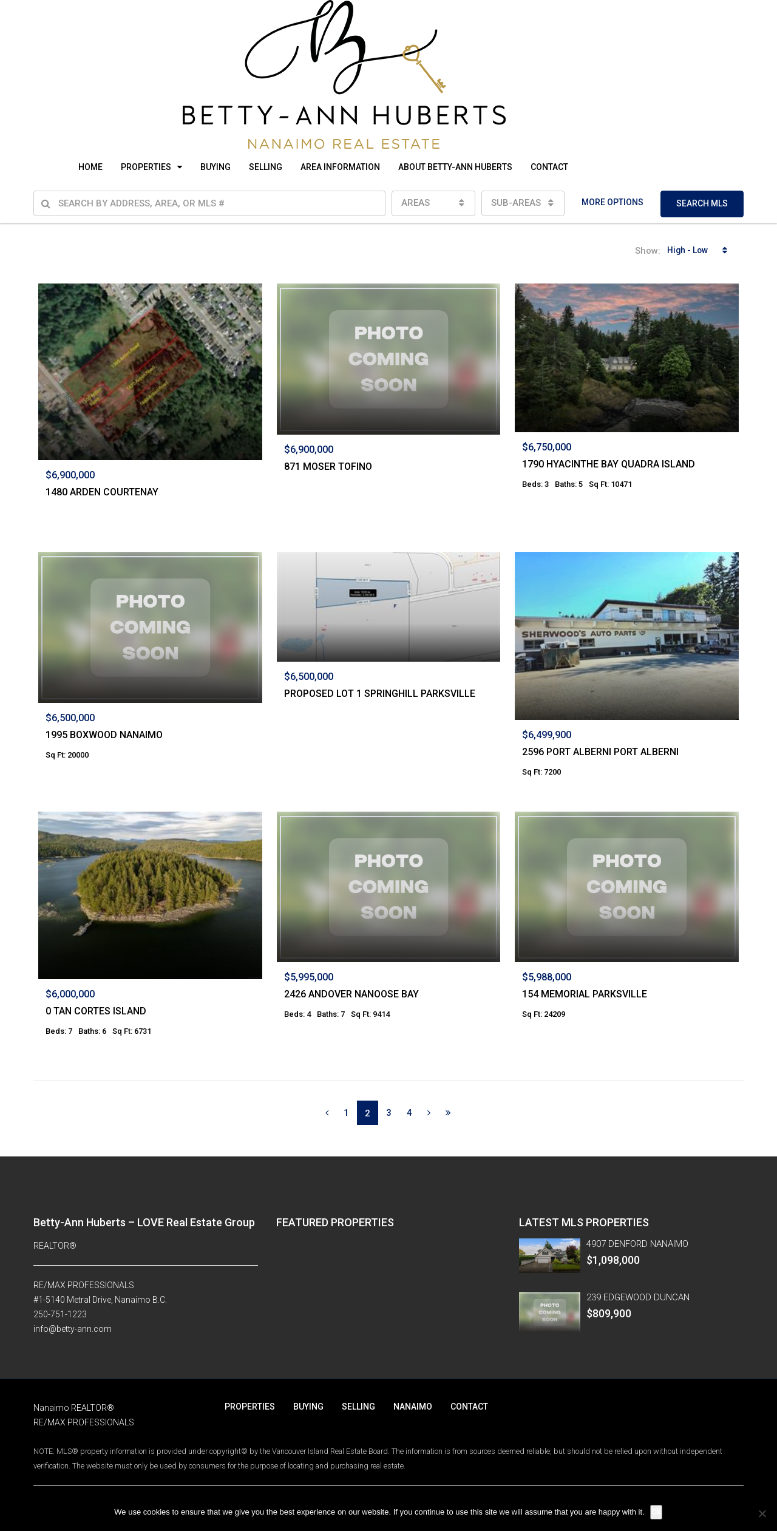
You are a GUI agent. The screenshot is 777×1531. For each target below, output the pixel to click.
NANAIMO (412, 1406)
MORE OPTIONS (612, 202)
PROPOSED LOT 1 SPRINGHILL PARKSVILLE (379, 693)
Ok (657, 1511)
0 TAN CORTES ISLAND (96, 1011)
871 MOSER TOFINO (328, 466)
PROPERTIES (146, 167)
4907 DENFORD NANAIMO (637, 1243)
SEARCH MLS (702, 203)
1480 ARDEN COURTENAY (102, 492)
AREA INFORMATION (340, 167)
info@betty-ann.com (72, 1329)
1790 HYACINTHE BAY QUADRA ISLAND (608, 464)
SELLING (265, 167)
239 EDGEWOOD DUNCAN (638, 1297)
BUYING (215, 167)
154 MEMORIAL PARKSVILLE (584, 994)
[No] (762, 1513)
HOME (90, 167)
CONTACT (549, 167)
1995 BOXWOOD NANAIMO (104, 735)
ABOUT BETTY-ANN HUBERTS (455, 167)
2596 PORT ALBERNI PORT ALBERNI (600, 752)
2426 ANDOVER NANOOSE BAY (351, 994)
